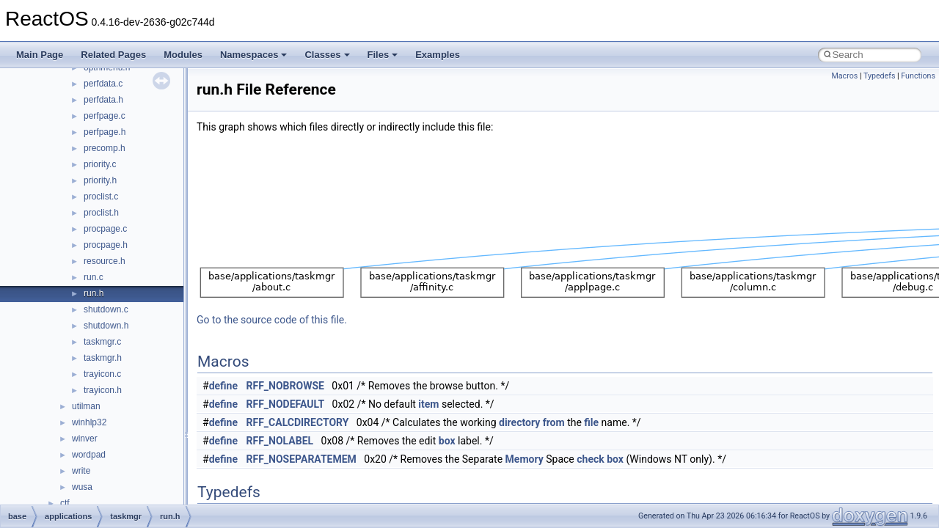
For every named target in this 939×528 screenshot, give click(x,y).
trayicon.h (103, 390)
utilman (86, 406)
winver (85, 438)
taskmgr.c (102, 342)
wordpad (89, 455)
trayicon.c (102, 374)
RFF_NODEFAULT (285, 404)
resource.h (104, 261)
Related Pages (113, 54)
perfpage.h (104, 132)
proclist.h (101, 213)
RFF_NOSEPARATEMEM (301, 459)
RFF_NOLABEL (280, 441)
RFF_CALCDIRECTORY (297, 422)
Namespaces (254, 54)
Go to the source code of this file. (272, 320)
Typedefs (879, 76)
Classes (326, 54)
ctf (65, 503)
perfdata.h (103, 100)
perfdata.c (103, 83)
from (554, 422)
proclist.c (101, 196)
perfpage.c (104, 116)
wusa (82, 487)
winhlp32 (89, 422)
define (223, 386)
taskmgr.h (103, 358)
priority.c (100, 164)
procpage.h (106, 245)
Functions (918, 76)
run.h (93, 293)
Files (383, 54)
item (428, 404)
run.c (93, 277)
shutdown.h (106, 325)
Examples (437, 54)
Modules (183, 54)
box (447, 441)
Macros (844, 76)
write (81, 471)
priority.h (100, 180)
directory (519, 422)
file (591, 422)
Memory (524, 459)
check (590, 459)
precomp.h (104, 148)
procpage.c (105, 229)
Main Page (39, 54)
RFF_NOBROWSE (285, 386)
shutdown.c (106, 309)
